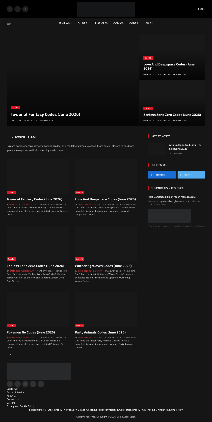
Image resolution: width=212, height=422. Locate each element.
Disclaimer (12, 388)
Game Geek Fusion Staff (23, 120)
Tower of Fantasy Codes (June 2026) (45, 114)
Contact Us (13, 399)
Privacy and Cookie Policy (20, 406)
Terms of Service (16, 392)
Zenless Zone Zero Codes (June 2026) (172, 115)
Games (15, 107)
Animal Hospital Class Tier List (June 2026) (185, 146)
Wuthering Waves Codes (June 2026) (103, 266)
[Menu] (9, 23)
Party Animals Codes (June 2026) (100, 332)
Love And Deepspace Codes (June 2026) (169, 66)
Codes (133, 23)
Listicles (101, 23)
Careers (11, 402)
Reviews (64, 23)
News (147, 23)
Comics (118, 23)
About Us (12, 395)
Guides (82, 23)
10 (15, 354)
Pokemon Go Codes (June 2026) (31, 332)
